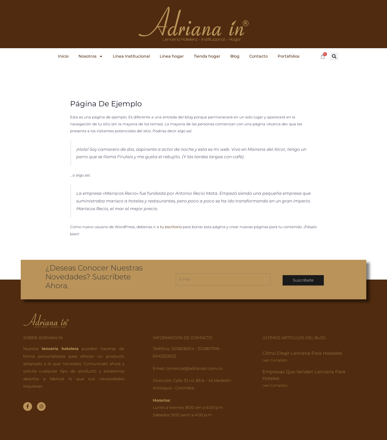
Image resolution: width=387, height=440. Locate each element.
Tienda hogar (207, 56)
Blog (234, 56)
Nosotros (90, 56)
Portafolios (288, 56)
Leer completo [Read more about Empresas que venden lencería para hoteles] (275, 385)
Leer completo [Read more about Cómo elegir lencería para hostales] (275, 360)
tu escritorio (171, 226)
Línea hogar (172, 56)
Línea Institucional (131, 56)
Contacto (258, 56)
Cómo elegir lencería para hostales (302, 353)
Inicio (63, 56)
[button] (334, 56)
